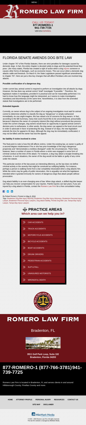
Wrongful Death (37, 280)
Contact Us (73, 400)
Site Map (36, 404)
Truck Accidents (37, 229)
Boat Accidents (36, 248)
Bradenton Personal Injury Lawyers (22, 201)
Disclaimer (48, 404)
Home (10, 400)
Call (41, 2)
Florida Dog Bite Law (59, 201)
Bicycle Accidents (37, 241)
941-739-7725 (43, 27)
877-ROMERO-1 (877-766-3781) (37, 367)
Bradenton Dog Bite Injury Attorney (20, 198)
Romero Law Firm (48, 186)
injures (66, 68)
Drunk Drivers (36, 254)
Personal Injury (43, 400)
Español (46, 31)
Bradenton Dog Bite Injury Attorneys (47, 198)
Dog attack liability (43, 201)
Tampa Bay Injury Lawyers (19, 203)
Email (47, 2)
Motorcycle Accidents (40, 235)
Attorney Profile (24, 400)
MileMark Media (54, 420)
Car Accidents (35, 222)
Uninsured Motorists (39, 273)
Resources (59, 400)
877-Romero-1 (43, 25)
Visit (52, 2)
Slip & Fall (33, 267)
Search (57, 2)
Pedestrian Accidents (39, 261)
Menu (34, 2)
